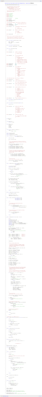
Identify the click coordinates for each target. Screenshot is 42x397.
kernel (6, 3)
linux (11, 3)
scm (9, 3)
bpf (16, 3)
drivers (27, 3)
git (15, 3)
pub (7, 3)
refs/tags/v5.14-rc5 (22, 3)
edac (29, 3)
